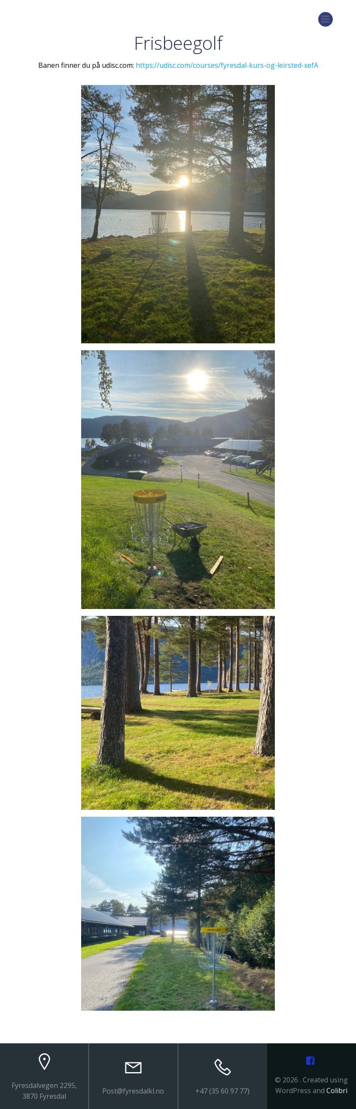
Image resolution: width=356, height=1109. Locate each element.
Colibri (336, 1090)
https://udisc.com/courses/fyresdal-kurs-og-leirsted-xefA (227, 65)
